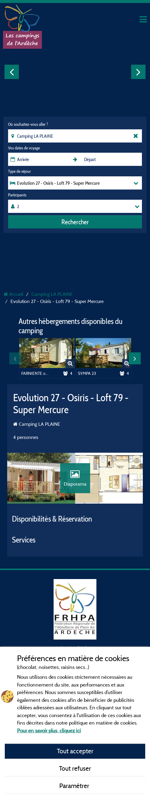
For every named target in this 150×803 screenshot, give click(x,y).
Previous (11, 72)
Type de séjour (19, 171)
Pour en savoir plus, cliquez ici (49, 730)
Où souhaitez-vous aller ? (28, 124)
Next (138, 72)
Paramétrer (75, 786)
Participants (17, 195)
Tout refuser (75, 768)
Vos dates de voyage (24, 148)
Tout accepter (75, 751)
